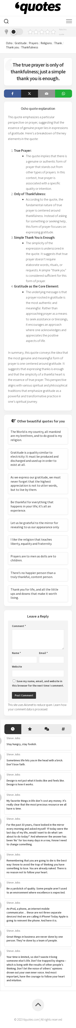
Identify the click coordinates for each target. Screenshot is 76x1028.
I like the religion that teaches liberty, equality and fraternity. (31, 541)
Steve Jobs (13, 738)
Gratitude (21, 43)
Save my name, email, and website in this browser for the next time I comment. (38, 683)
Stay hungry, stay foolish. (22, 744)
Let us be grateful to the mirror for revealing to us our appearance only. (35, 525)
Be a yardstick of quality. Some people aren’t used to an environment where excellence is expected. (37, 890)
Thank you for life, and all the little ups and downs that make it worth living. (34, 593)
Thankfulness (29, 47)
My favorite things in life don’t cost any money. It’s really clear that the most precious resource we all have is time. (36, 804)
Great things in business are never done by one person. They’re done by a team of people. (35, 938)
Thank (58, 43)
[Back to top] (38, 1005)
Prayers (33, 43)
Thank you (12, 47)
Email (43, 653)
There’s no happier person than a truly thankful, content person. (33, 575)
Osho (9, 43)
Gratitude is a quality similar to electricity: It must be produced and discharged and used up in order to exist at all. (34, 458)
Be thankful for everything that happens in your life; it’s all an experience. (32, 506)
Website (17, 666)
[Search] (6, 22)
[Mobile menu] (69, 21)
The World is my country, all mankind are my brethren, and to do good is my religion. (36, 436)
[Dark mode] (13, 32)
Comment (19, 626)
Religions (46, 43)
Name (16, 653)
